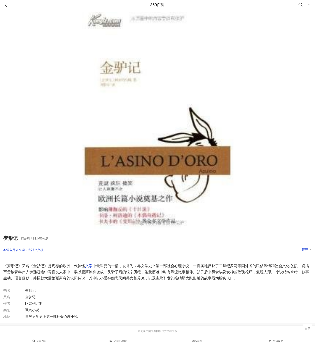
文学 (89, 266)
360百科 (157, 5)
